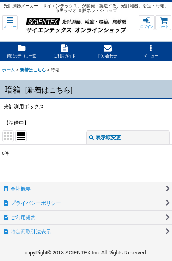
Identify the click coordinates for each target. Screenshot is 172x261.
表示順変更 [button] (105, 137)
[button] (10, 22)
